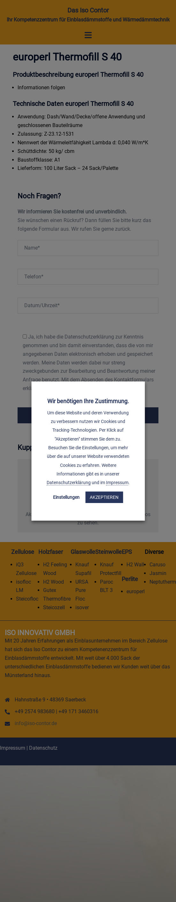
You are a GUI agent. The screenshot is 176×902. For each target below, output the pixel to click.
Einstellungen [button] (66, 497)
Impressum (117, 482)
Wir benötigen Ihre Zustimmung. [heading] (88, 401)
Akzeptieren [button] (104, 497)
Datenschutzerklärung (69, 482)
